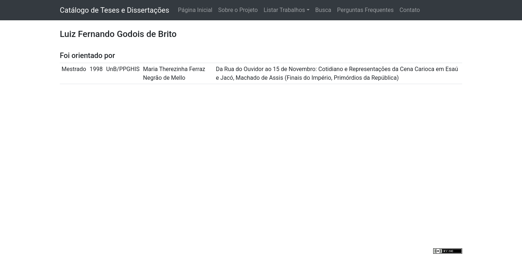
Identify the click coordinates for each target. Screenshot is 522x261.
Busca (323, 10)
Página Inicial (195, 10)
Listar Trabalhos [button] (284, 10)
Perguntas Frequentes (365, 10)
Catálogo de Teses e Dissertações (114, 10)
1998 (96, 69)
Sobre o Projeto (238, 10)
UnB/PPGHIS (123, 69)
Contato (409, 10)
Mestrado (74, 69)
